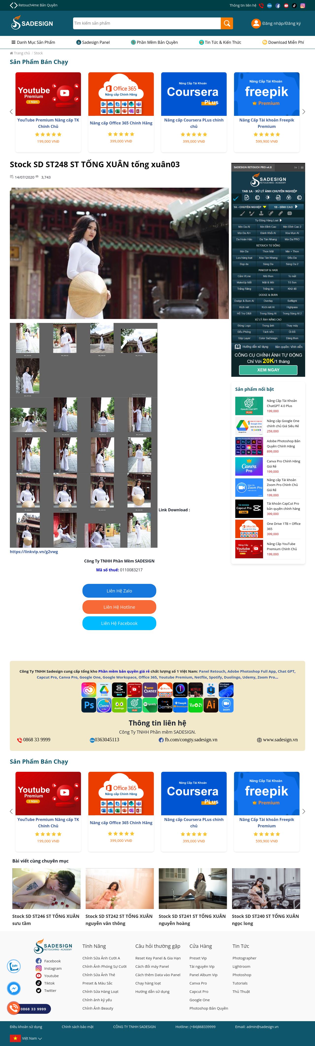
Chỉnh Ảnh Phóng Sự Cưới (104, 966)
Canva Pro (68, 677)
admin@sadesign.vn (263, 1026)
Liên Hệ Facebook (119, 623)
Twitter (50, 990)
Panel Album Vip (203, 974)
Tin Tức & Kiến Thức (223, 42)
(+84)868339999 (202, 1026)
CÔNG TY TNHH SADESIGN (134, 1026)
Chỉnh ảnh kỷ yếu (97, 999)
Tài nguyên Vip (202, 966)
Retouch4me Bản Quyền (37, 5)
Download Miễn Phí (286, 42)
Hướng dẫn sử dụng (152, 991)
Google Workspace (120, 677)
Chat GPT (286, 671)
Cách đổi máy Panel (152, 966)
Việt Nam (29, 1039)
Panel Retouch (212, 671)
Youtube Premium (175, 677)
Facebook (52, 960)
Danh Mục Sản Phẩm (36, 42)
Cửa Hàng (200, 946)
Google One (90, 677)
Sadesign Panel (96, 42)
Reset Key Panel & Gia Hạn (158, 957)
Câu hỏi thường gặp (157, 946)
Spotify (215, 677)
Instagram (53, 968)
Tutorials (240, 983)
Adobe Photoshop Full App (251, 671)
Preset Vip (198, 957)
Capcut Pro (47, 677)
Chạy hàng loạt (148, 983)
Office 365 (148, 677)
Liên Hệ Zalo (119, 591)
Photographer (244, 957)
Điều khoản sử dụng (26, 1026)
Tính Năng (94, 946)
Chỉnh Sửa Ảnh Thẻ (98, 974)
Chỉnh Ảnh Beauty (97, 1008)
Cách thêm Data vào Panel (157, 974)
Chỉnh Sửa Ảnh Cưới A (101, 957)
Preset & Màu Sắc (97, 983)
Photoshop (242, 974)
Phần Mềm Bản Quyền (157, 42)
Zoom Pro (266, 677)
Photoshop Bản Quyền (208, 1008)
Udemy (248, 677)
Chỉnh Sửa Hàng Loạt (100, 991)
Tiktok (49, 983)
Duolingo (232, 677)
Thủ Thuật (241, 991)
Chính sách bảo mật (78, 1026)
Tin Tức (241, 946)
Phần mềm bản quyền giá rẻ (124, 671)
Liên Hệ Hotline (119, 607)
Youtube (51, 975)
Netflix (200, 677)
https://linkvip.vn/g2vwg (34, 551)
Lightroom (241, 966)
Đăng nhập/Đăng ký (276, 23)
